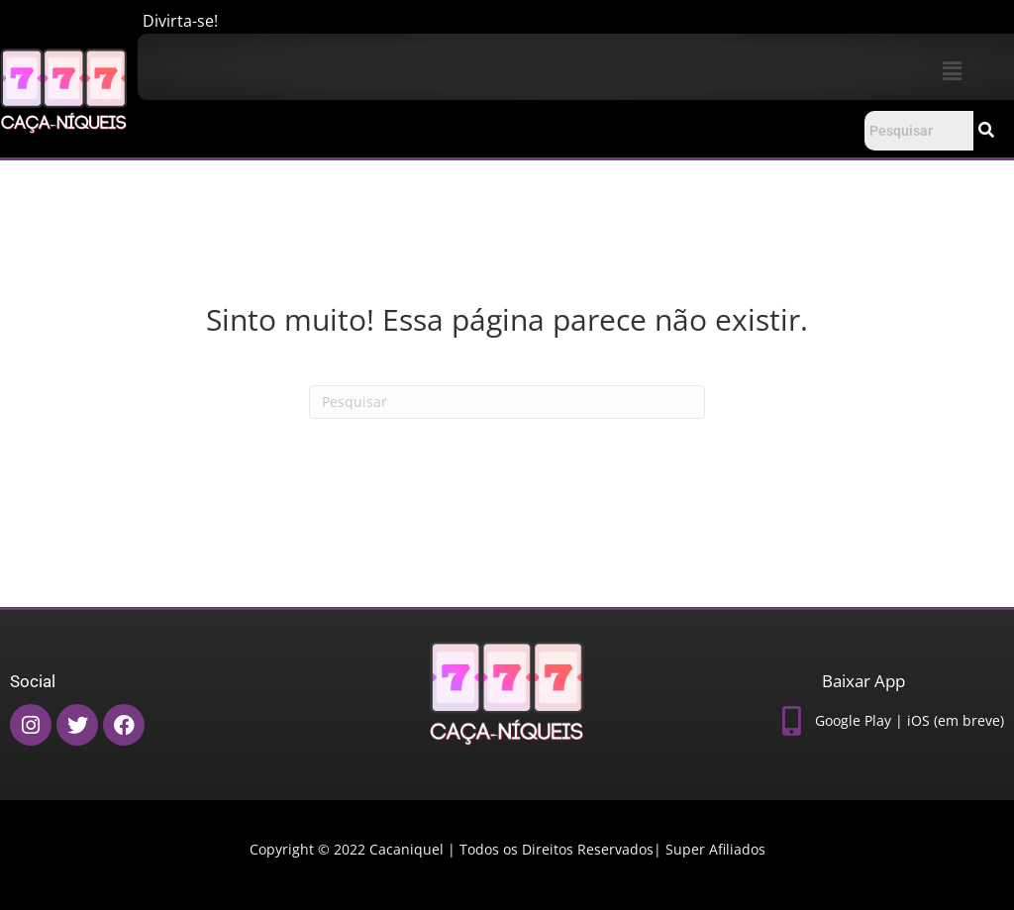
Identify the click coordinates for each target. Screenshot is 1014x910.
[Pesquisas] (507, 402)
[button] (951, 70)
